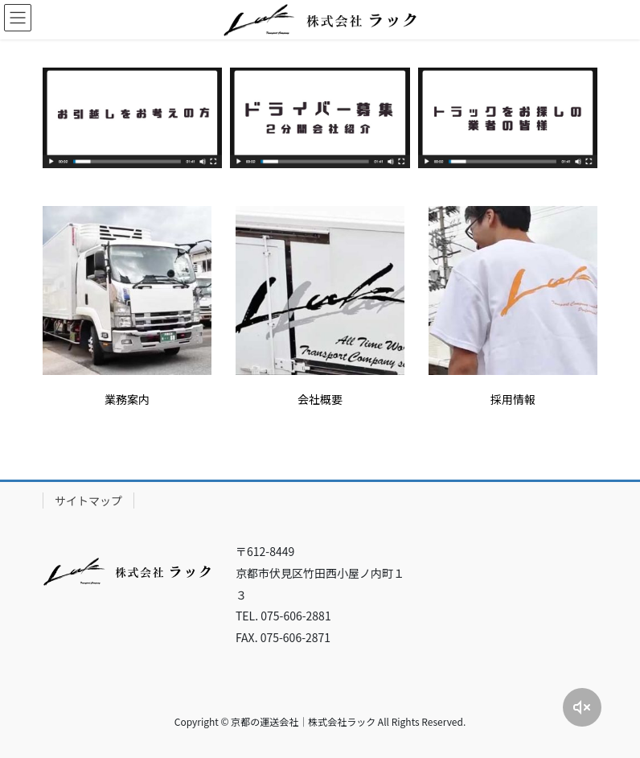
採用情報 (512, 399)
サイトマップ (88, 500)
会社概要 (320, 399)
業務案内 (127, 399)
